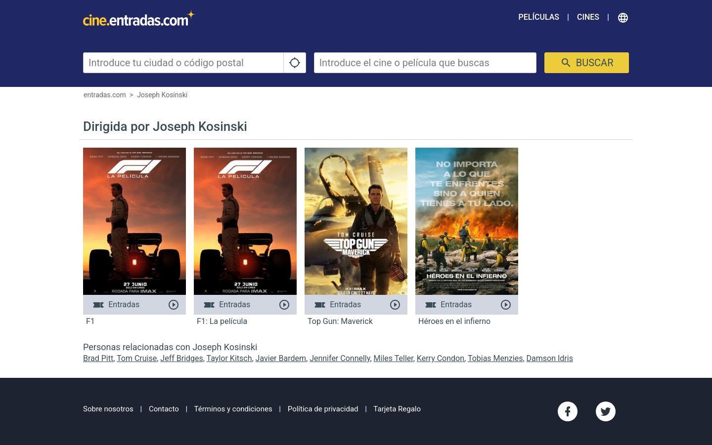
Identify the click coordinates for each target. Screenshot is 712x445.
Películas (539, 17)
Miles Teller (393, 358)
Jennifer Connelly (340, 358)
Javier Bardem (281, 358)
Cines (588, 17)
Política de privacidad (323, 409)
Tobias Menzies (495, 358)
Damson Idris (550, 358)
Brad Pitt (98, 358)
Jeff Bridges (181, 358)
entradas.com (105, 95)
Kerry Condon (440, 358)
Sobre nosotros (108, 409)
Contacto (164, 409)
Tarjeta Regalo (397, 409)
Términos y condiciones (233, 409)
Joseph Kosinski (162, 95)
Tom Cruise (137, 358)
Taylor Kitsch (229, 358)
